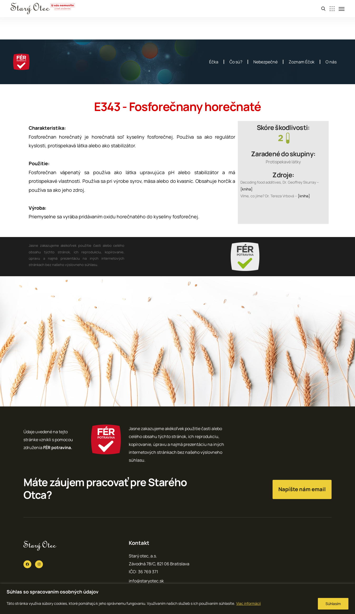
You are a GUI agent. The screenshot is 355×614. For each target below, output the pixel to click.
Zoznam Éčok (301, 62)
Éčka (213, 62)
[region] (177, 599)
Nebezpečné (265, 62)
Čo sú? (235, 62)
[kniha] (246, 189)
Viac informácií (248, 603)
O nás (331, 62)
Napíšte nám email (302, 489)
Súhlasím (333, 603)
